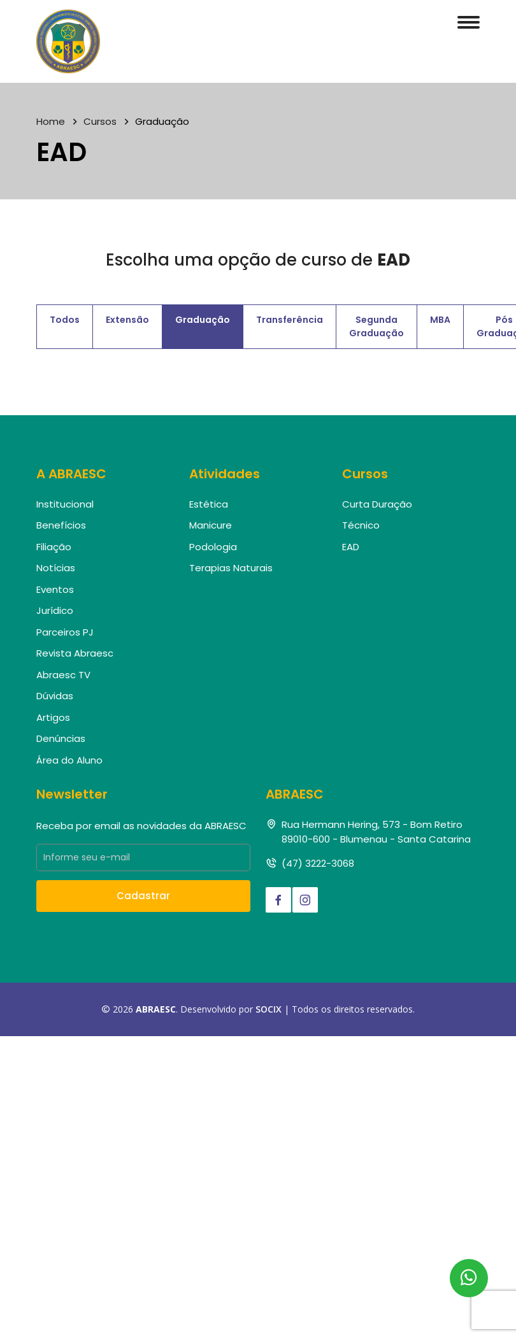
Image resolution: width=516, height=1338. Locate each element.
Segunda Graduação (376, 326)
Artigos (53, 717)
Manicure (210, 525)
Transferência (289, 319)
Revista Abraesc (74, 653)
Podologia (213, 546)
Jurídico (54, 610)
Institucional (65, 504)
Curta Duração (377, 504)
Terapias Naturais (231, 567)
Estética (208, 504)
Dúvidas (54, 695)
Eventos (55, 589)
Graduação (202, 319)
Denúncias (60, 738)
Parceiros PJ (65, 632)
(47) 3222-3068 (318, 863)
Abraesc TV (63, 674)
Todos (65, 319)
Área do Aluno (69, 760)
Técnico (361, 525)
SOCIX (268, 1009)
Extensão (127, 319)
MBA (440, 319)
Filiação (53, 546)
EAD (350, 546)
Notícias (55, 567)
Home (50, 121)
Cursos (100, 121)
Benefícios (61, 525)
